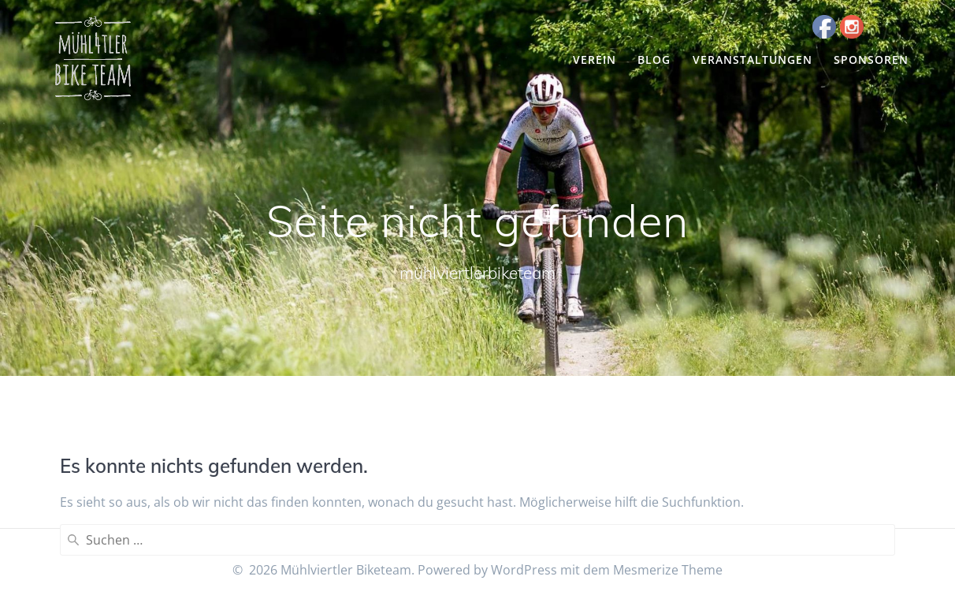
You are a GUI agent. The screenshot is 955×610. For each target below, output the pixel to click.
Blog (654, 59)
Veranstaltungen (752, 59)
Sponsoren (871, 59)
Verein (594, 59)
